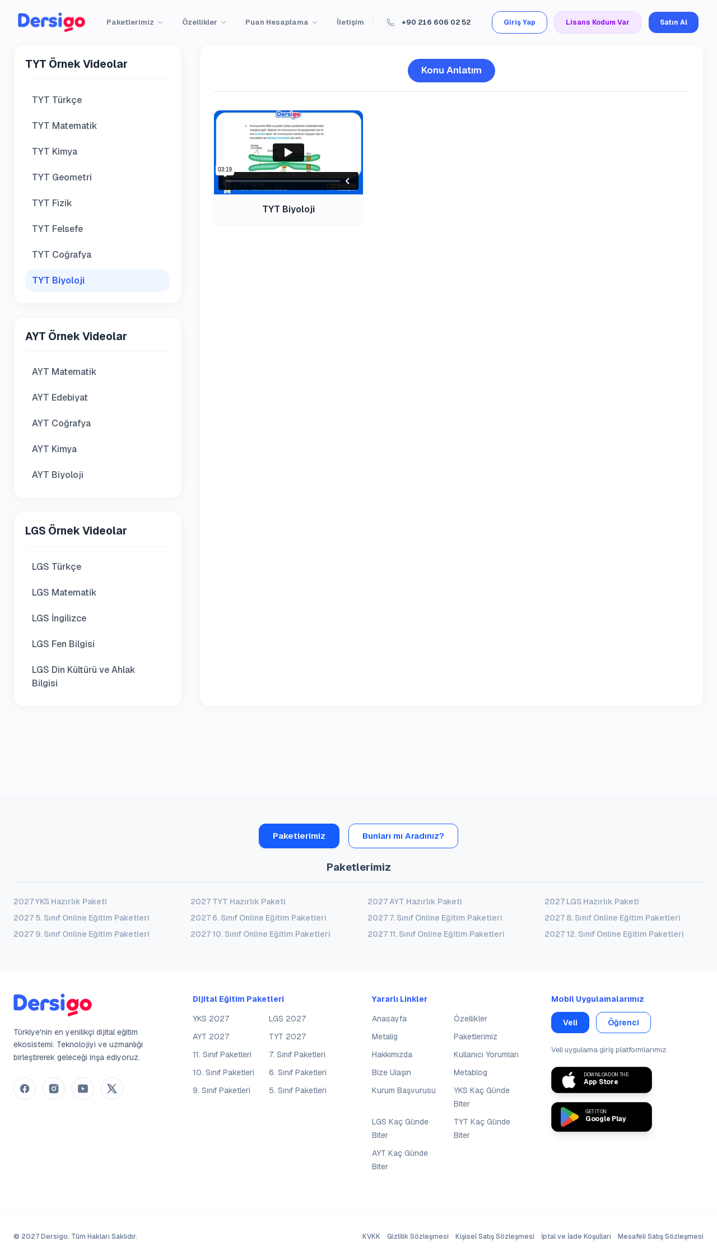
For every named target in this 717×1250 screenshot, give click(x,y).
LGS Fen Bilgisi (63, 644)
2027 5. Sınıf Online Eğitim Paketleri (81, 918)
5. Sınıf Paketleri (298, 1090)
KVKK (371, 1236)
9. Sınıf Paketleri (221, 1090)
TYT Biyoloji (58, 280)
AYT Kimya (54, 449)
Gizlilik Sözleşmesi (418, 1236)
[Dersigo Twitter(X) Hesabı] (112, 1088)
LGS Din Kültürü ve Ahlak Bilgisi (84, 676)
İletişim (350, 22)
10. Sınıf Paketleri (223, 1072)
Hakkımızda (392, 1054)
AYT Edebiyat (60, 397)
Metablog (470, 1072)
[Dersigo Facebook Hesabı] (24, 1088)
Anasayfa (389, 1019)
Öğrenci (623, 1022)
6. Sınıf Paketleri (298, 1072)
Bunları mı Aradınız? (403, 835)
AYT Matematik (64, 372)
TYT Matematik (64, 126)
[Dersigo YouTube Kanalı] (83, 1088)
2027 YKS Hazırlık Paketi (60, 901)
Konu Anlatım (451, 70)
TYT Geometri (62, 177)
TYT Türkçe (57, 100)
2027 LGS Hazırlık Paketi (591, 901)
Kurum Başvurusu (404, 1090)
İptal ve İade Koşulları (576, 1236)
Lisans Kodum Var (598, 22)
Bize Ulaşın (391, 1072)
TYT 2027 (287, 1036)
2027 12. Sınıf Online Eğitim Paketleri (614, 934)
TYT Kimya (54, 151)
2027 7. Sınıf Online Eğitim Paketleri (434, 918)
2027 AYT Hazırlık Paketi (414, 901)
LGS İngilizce (59, 618)
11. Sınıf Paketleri (222, 1054)
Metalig (385, 1036)
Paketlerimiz (135, 22)
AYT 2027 (211, 1036)
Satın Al (673, 22)
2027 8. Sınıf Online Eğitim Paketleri (612, 918)
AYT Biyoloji (57, 475)
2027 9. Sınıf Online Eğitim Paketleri (81, 934)
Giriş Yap (520, 22)
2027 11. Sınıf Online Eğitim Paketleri (436, 934)
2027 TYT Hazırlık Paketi (238, 901)
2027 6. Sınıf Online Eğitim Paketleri (258, 918)
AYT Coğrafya (61, 423)
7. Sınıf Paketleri (297, 1054)
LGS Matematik (64, 592)
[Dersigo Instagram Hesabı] (54, 1088)
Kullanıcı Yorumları (486, 1054)
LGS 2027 (287, 1019)
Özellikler (204, 22)
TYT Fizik (52, 203)
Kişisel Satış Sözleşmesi (494, 1236)
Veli (570, 1022)
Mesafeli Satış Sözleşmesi (661, 1236)
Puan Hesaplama (282, 22)
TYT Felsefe (57, 229)
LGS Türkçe (56, 567)
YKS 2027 (211, 1019)
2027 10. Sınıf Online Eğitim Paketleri (260, 934)
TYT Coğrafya (61, 255)
